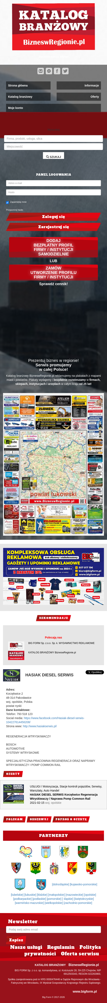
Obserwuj (39, 819)
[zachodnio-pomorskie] (78, 902)
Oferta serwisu (80, 954)
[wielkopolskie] (54, 902)
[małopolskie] (57, 894)
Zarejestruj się (53, 226)
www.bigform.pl (85, 991)
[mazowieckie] (75, 894)
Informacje (92, 85)
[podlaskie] (39, 898)
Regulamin (61, 947)
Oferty (95, 96)
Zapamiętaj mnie (16, 202)
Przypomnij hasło (14, 210)
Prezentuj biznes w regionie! (53, 360)
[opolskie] (90, 894)
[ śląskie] (68, 898)
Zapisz (16, 940)
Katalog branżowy (20, 96)
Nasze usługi (26, 947)
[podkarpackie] (22, 898)
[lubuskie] (30, 894)
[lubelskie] (17, 894)
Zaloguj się (53, 216)
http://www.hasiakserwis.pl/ (40, 726)
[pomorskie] (54, 898)
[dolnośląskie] (61, 884)
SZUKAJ (53, 157)
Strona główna (18, 85)
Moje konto (15, 107)
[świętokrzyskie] (84, 898)
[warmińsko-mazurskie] (29, 902)
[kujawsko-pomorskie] (83, 884)
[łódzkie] (42, 894)
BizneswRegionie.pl (84, 965)
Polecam (14, 819)
